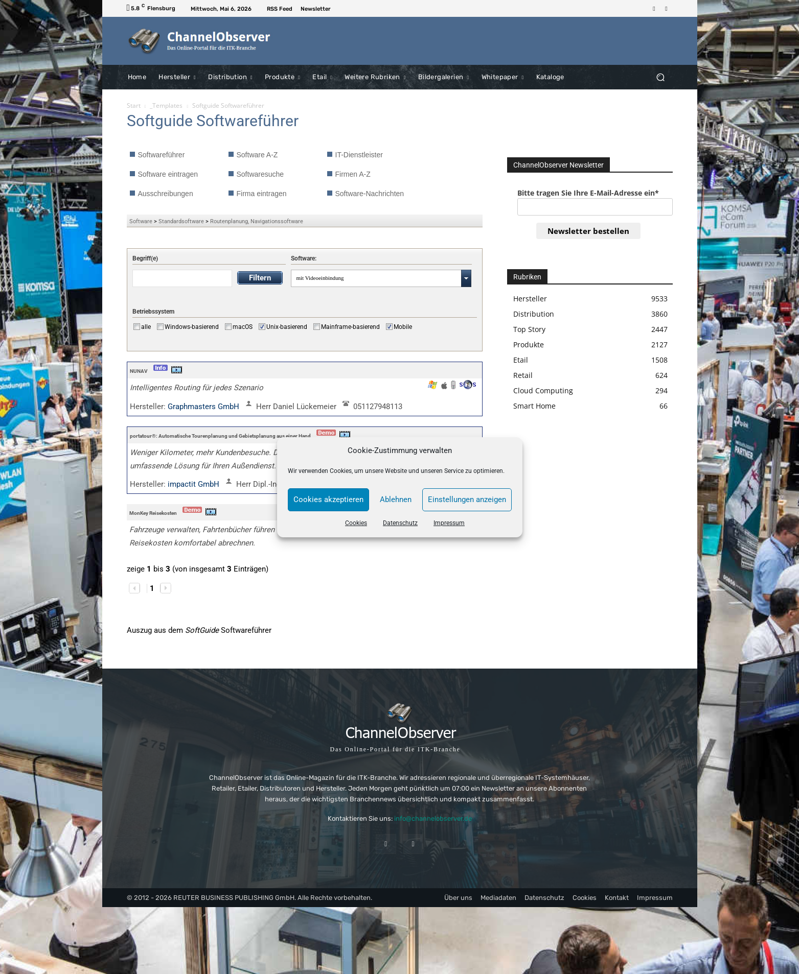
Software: (303, 258)
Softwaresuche (260, 174)
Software (140, 221)
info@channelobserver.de (433, 818)
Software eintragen (168, 174)
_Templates (166, 105)
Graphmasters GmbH (204, 406)
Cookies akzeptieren (328, 499)
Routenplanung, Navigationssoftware (256, 221)
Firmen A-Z (353, 174)
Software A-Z (257, 155)
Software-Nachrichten (369, 193)
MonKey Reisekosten (153, 513)
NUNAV (139, 371)
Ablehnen (396, 499)
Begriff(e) (145, 258)
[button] (661, 77)
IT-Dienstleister (359, 155)
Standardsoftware (181, 221)
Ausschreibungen (165, 193)
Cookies (356, 523)
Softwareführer (161, 155)
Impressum (449, 523)
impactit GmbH (194, 484)
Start (134, 105)
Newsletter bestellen (588, 231)
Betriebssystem (153, 311)
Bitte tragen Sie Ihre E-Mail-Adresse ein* (588, 193)
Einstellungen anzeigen (467, 499)
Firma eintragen (262, 193)
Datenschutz (400, 523)
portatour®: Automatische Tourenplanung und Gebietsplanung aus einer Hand (220, 436)
